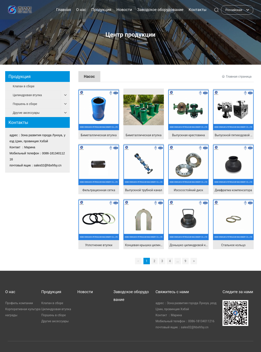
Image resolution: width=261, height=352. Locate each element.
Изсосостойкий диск (188, 190)
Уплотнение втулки (98, 245)
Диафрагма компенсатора (233, 190)
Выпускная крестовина (188, 135)
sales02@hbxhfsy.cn (47, 165)
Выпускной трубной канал (143, 190)
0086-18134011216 (201, 321)
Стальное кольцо (233, 245)
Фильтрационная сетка (98, 190)
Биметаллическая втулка (99, 135)
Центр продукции (130, 34)
